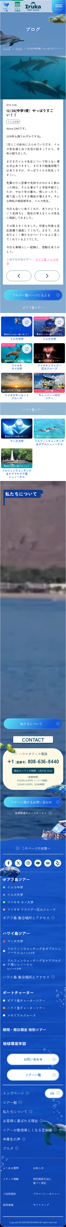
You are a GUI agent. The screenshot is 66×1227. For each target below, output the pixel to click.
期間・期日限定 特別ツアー (24, 1029)
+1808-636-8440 (33, 761)
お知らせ (38, 1168)
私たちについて (31, 723)
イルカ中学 (13, 121)
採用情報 (8, 1205)
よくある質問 (11, 1168)
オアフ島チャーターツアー (26, 1000)
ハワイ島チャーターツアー (26, 1008)
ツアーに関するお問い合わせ (31, 802)
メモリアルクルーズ (21, 1015)
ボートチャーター (18, 992)
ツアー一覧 (6, 5)
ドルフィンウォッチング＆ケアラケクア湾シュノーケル (34, 964)
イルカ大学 (15, 894)
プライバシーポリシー (46, 1194)
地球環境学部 (14, 1043)
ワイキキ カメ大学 (20, 902)
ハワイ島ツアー (16, 933)
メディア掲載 (11, 1179)
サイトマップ (41, 1205)
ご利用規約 (9, 1194)
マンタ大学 (15, 941)
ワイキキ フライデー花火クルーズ (31, 909)
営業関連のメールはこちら (31, 813)
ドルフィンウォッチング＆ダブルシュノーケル (34, 950)
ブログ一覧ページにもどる (31, 295)
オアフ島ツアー (16, 879)
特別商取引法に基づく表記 (42, 1181)
